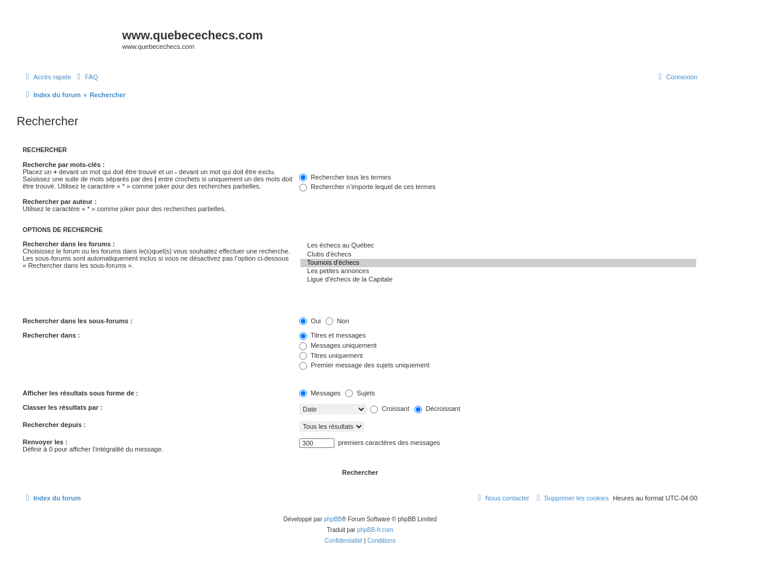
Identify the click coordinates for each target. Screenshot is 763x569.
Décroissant (437, 408)
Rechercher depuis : (54, 424)
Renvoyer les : (45, 442)
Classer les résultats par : (63, 407)
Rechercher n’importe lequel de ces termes (367, 186)
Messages (319, 393)
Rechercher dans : (51, 335)
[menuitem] (86, 77)
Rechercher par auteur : (60, 201)
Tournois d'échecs (498, 263)
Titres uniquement (331, 355)
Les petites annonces (498, 271)
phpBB (333, 519)
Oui (310, 320)
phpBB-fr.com (375, 530)
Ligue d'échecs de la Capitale (498, 280)
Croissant (390, 408)
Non (337, 320)
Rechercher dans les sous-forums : (77, 320)
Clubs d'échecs (498, 255)
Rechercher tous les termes (345, 177)
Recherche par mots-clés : (64, 164)
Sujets (360, 393)
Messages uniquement (338, 345)
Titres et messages (332, 335)
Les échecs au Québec (498, 246)
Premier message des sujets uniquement (364, 365)
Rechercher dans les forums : (69, 244)
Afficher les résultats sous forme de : (80, 393)
